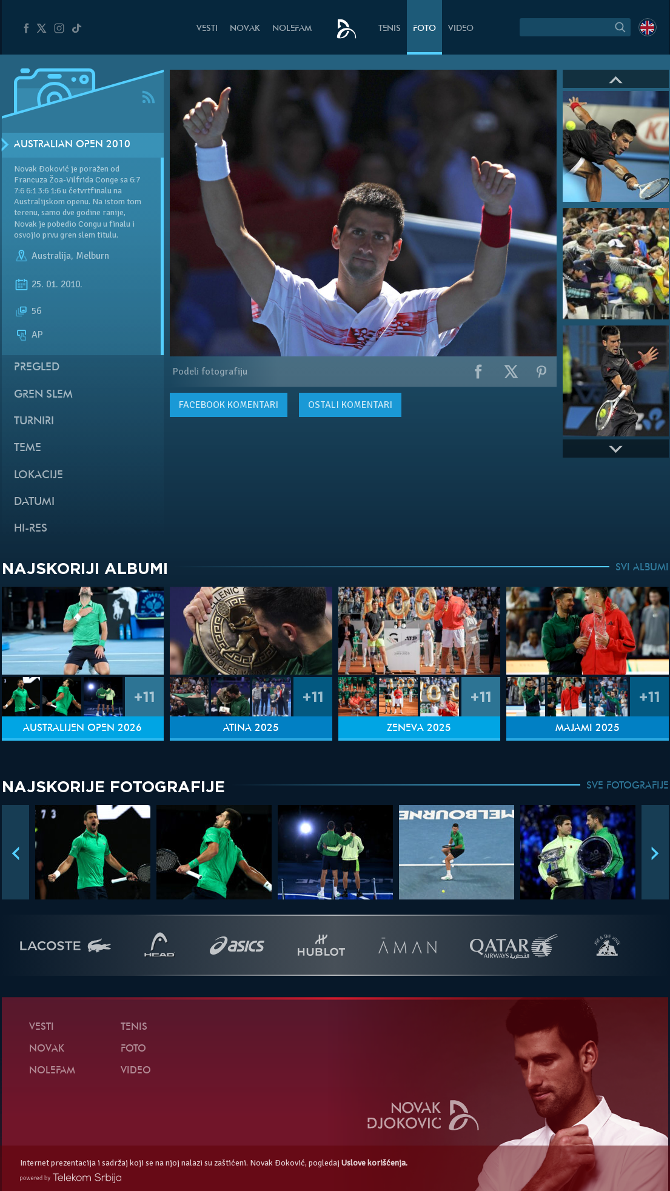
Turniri (34, 421)
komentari (228, 405)
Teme (27, 448)
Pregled (36, 367)
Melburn (92, 256)
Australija (51, 256)
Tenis (389, 28)
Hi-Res (30, 529)
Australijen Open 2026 (82, 728)
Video (461, 28)
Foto (424, 28)
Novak (245, 28)
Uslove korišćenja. (374, 1163)
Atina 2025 (251, 728)
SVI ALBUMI (642, 568)
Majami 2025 (587, 728)
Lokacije (38, 475)
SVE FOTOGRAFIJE (627, 786)
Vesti (207, 28)
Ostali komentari (350, 405)
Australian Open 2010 (72, 145)
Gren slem (43, 395)
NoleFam (292, 28)
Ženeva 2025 (419, 728)
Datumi (34, 502)
